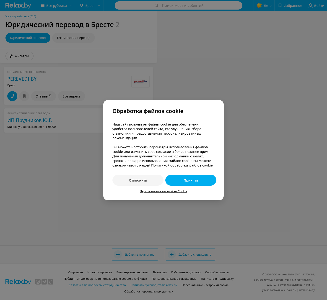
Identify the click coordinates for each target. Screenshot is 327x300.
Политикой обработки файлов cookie (182, 165)
